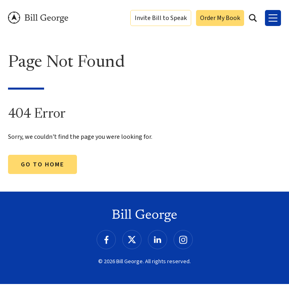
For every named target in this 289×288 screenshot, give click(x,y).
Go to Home (42, 164)
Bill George (38, 18)
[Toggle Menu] (273, 18)
